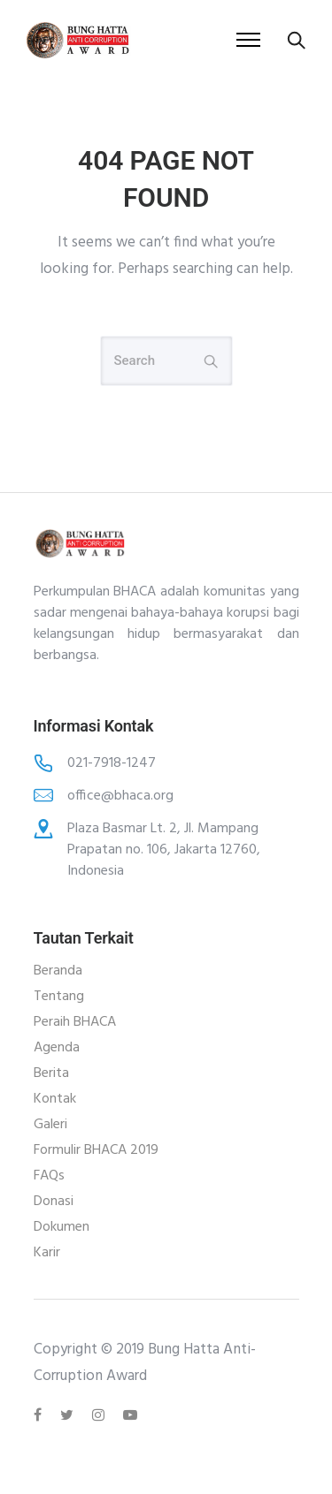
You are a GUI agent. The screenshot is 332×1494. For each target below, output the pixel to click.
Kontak (55, 1099)
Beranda (58, 970)
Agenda (57, 1047)
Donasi (53, 1201)
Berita (51, 1073)
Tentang (59, 996)
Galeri (50, 1124)
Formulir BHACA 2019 (96, 1150)
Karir (47, 1252)
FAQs (49, 1175)
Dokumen (61, 1227)
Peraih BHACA (75, 1022)
